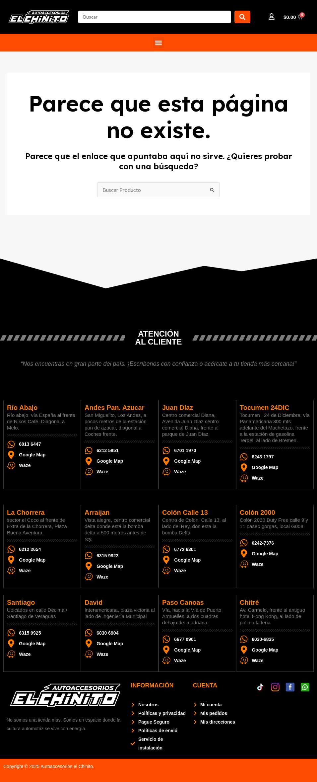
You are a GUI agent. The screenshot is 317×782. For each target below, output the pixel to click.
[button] (158, 42)
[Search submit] (242, 17)
